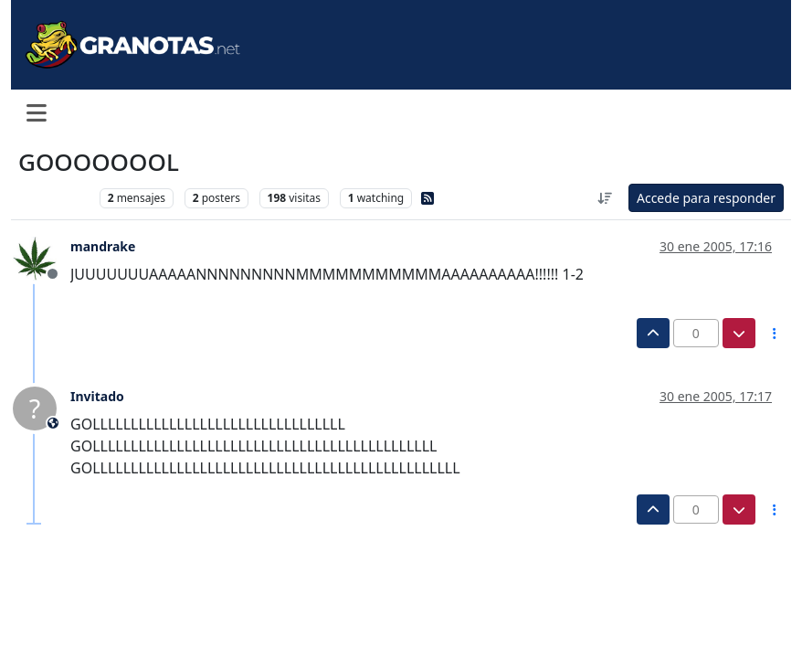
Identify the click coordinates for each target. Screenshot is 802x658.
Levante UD (54, 198)
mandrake (102, 246)
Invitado (97, 396)
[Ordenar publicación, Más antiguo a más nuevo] (604, 198)
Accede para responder (706, 198)
